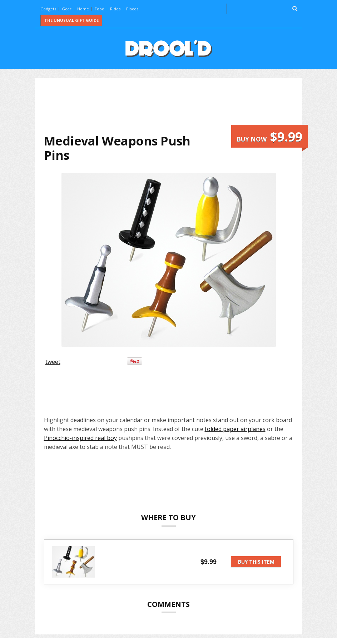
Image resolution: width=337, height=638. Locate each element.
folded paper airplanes (235, 429)
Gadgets (48, 8)
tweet (52, 362)
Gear (66, 8)
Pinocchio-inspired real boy (80, 438)
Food (99, 8)
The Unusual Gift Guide (71, 20)
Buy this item (256, 561)
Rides (115, 8)
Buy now (269, 136)
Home (83, 8)
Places (132, 8)
